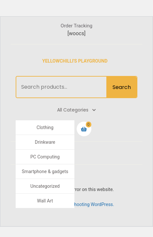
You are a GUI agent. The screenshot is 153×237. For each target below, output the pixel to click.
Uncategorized (45, 186)
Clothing (45, 127)
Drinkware (45, 142)
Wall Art (45, 200)
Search (122, 87)
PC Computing (45, 156)
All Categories (76, 110)
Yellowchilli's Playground (75, 61)
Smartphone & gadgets (45, 171)
